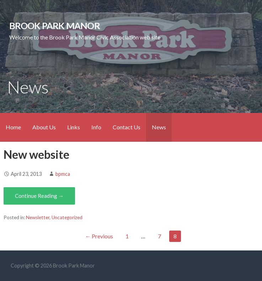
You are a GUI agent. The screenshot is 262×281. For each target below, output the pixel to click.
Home (13, 127)
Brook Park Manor (54, 25)
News (159, 127)
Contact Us (126, 127)
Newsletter (37, 217)
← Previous (99, 236)
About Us (44, 127)
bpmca (62, 174)
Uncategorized (67, 217)
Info (96, 127)
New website (36, 154)
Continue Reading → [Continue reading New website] (39, 196)
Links (73, 127)
